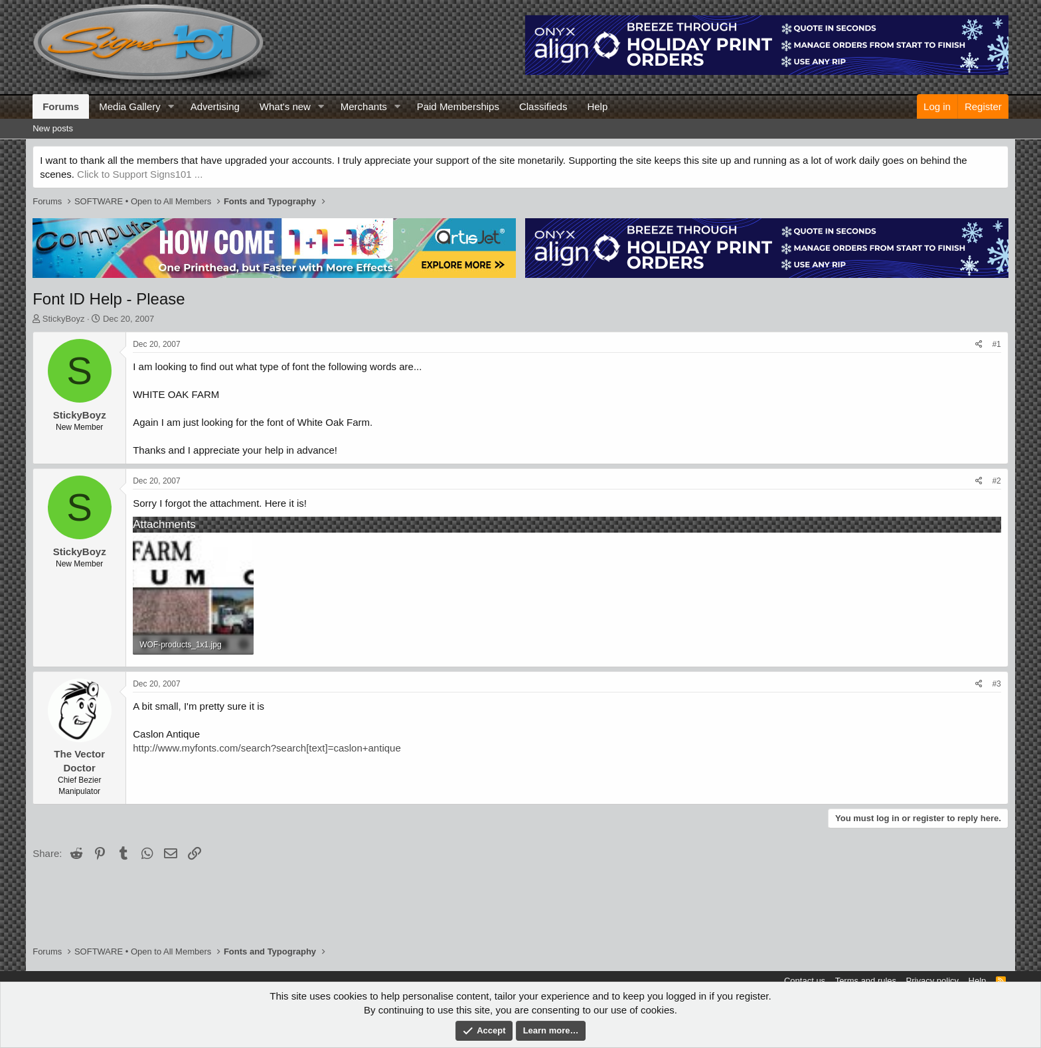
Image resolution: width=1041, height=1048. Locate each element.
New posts (53, 128)
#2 (996, 481)
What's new (285, 106)
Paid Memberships (458, 106)
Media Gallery (130, 106)
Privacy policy (932, 981)
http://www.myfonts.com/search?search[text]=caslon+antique (267, 747)
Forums (60, 106)
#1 (996, 344)
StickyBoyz (63, 319)
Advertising (215, 106)
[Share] (979, 344)
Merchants (364, 106)
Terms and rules (865, 981)
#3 (996, 683)
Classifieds (543, 106)
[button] (171, 106)
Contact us (804, 981)
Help (597, 106)
